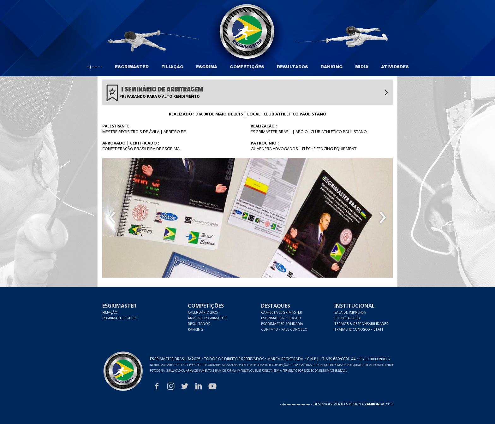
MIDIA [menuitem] (361, 67)
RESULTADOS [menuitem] (292, 67)
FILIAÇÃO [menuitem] (172, 67)
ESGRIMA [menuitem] (206, 67)
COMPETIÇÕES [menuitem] (247, 67)
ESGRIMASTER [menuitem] (132, 67)
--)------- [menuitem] (94, 67)
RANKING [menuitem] (332, 67)
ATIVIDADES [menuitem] (395, 67)
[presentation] (112, 218)
